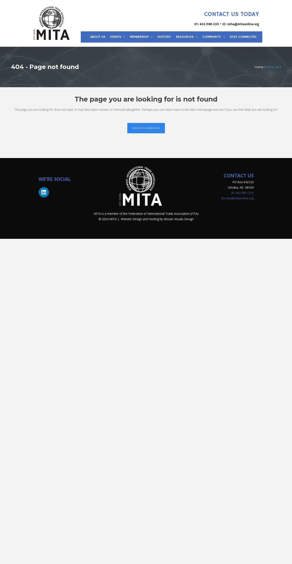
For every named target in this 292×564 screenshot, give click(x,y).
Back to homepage (146, 128)
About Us (97, 37)
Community (213, 37)
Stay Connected (243, 37)
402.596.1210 (209, 24)
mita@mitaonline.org (243, 24)
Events (117, 37)
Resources (187, 37)
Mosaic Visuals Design (179, 219)
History (164, 37)
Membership (141, 37)
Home (259, 67)
